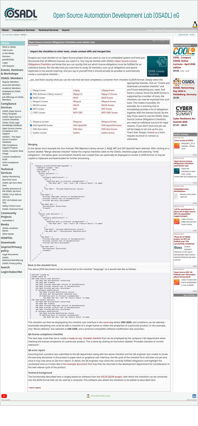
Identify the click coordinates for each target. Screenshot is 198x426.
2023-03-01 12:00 (179, 186)
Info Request (8, 66)
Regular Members (10, 82)
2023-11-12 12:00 (179, 158)
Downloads (8, 242)
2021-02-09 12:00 (179, 269)
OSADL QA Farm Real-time (12, 184)
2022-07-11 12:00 (179, 206)
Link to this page (192, 420)
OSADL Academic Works (10, 229)
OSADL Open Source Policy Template (11, 112)
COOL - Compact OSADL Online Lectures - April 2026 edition (184, 61)
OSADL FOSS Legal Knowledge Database (12, 124)
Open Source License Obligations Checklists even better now (183, 163)
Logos (5, 62)
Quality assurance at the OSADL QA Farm (11, 189)
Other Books (8, 234)
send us (152, 132)
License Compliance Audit (11, 158)
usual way (108, 342)
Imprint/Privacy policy (166, 30)
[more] (194, 155)
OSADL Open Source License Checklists (11, 118)
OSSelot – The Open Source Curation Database (11, 139)
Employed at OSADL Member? (11, 92)
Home (149, 30)
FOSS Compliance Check (10, 163)
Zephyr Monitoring (11, 176)
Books (5, 224)
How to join (7, 50)
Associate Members (11, 85)
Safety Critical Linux (11, 206)
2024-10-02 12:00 (179, 137)
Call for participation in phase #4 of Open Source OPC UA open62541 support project (185, 212)
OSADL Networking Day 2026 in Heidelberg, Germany (185, 90)
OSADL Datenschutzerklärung (12, 258)
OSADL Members (12, 78)
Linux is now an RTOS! (183, 140)
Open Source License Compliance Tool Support (12, 131)
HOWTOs (6, 238)
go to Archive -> (190, 295)
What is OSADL (9, 47)
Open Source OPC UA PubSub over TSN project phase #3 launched (184, 274)
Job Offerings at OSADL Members (13, 98)
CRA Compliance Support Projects (10, 146)
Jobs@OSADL (8, 59)
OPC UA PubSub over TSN (12, 201)
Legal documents (10, 254)
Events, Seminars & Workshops (12, 71)
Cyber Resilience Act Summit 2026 (184, 119)
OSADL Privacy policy (12, 263)
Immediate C (8, 220)
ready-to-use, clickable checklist (85, 358)
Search (5, 267)
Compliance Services (8, 105)
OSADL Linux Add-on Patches (12, 195)
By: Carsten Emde (33, 45)
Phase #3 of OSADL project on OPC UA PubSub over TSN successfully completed (184, 240)
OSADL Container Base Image (12, 152)
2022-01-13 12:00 (179, 234)
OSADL (23, 34)
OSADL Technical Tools (12, 209)
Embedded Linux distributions (181, 190)
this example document (75, 384)
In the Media (8, 53)
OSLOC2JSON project (111, 397)
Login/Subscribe (188, 30)
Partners (6, 56)
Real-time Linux (9, 179)
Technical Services (7, 171)
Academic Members (11, 88)
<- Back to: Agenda (34, 408)
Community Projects (8, 215)
